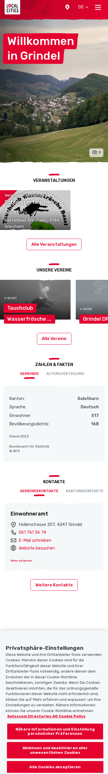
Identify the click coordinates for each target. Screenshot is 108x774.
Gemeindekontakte (39, 491)
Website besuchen (37, 548)
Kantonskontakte (84, 491)
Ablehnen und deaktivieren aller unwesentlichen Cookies (55, 757)
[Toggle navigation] (98, 7)
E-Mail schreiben (35, 540)
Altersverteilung (65, 373)
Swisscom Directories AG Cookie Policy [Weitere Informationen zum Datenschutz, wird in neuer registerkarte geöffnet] (46, 724)
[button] (67, 7)
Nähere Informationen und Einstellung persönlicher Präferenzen (55, 739)
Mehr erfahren (21, 560)
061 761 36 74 (32, 532)
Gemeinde (29, 373)
